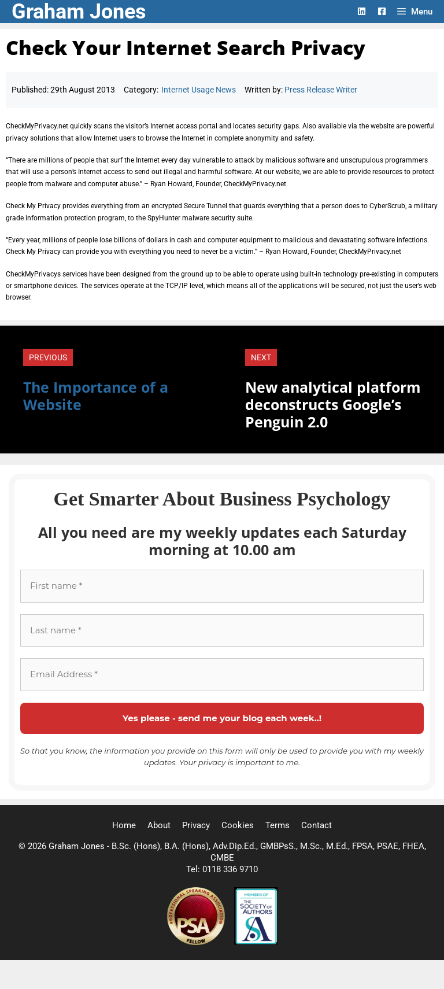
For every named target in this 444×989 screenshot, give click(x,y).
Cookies (237, 825)
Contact (316, 825)
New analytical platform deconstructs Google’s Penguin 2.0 (333, 404)
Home (124, 825)
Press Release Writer (320, 89)
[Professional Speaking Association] (197, 942)
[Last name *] (222, 630)
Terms (277, 825)
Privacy (196, 825)
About (159, 825)
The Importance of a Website (95, 395)
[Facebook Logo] (382, 11)
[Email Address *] (222, 674)
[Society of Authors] (256, 942)
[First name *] (222, 586)
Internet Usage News (198, 89)
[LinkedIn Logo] (361, 11)
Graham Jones (79, 11)
